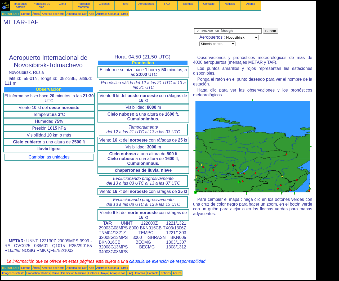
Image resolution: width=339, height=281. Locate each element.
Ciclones (104, 3)
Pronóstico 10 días (41, 5)
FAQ (167, 3)
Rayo (125, 3)
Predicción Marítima (83, 5)
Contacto (209, 3)
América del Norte (53, 13)
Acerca (250, 3)
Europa (25, 13)
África (36, 13)
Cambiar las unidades (49, 157)
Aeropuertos (146, 3)
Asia (91, 13)
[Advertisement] (97, 40)
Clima (62, 3)
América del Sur (76, 13)
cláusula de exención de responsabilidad (167, 261)
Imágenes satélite (20, 5)
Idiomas (188, 3)
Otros (124, 13)
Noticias (230, 3)
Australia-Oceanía (107, 13)
